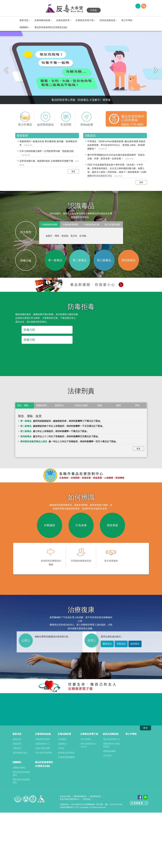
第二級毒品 (80, 260)
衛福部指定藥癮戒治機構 (51, 555)
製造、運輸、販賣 (25, 405)
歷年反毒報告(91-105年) (89, 745)
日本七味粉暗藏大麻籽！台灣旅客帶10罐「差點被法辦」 (47, 151)
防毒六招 (29, 329)
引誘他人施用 (81, 405)
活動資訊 (17, 748)
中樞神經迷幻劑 (91, 224)
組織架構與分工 (42, 743)
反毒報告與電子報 (85, 20)
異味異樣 (112, 525)
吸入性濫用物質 (112, 224)
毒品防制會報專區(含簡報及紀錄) (50, 27)
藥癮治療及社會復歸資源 (111, 745)
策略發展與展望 (42, 739)
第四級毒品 (129, 260)
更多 (73, 171)
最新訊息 (17, 739)
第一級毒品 (55, 260)
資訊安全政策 (65, 796)
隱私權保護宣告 (80, 796)
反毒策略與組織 (43, 20)
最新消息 (24, 20)
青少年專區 (126, 20)
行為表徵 (81, 525)
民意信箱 (86, 799)
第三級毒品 (104, 260)
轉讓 (100, 405)
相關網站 (24, 27)
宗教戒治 (121, 644)
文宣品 (61, 748)
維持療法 (134, 644)
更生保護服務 (111, 553)
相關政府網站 (19, 767)
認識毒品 (62, 743)
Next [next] (155, 70)
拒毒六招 (29, 339)
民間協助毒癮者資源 (81, 553)
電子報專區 (86, 739)
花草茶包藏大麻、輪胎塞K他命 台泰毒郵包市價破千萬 (46, 161)
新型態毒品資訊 (20, 752)
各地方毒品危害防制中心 (70, 799)
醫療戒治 (107, 644)
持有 (137, 405)
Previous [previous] (6, 70)
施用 (118, 405)
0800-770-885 (132, 124)
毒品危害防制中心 (111, 739)
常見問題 (107, 755)
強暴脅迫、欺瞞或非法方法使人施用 (63, 405)
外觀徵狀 (49, 525)
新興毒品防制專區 (66, 752)
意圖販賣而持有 (44, 405)
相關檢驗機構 (109, 751)
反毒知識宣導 (63, 20)
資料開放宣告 (95, 796)
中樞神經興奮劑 (70, 224)
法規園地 (62, 739)
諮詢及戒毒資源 (108, 20)
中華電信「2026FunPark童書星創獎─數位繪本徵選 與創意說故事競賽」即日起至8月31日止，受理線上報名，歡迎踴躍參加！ (116, 145)
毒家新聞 (17, 743)
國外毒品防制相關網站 (21, 781)
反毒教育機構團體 (66, 757)
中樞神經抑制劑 (49, 224)
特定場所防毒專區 (43, 752)
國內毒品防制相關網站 (21, 773)
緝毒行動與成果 (42, 748)
